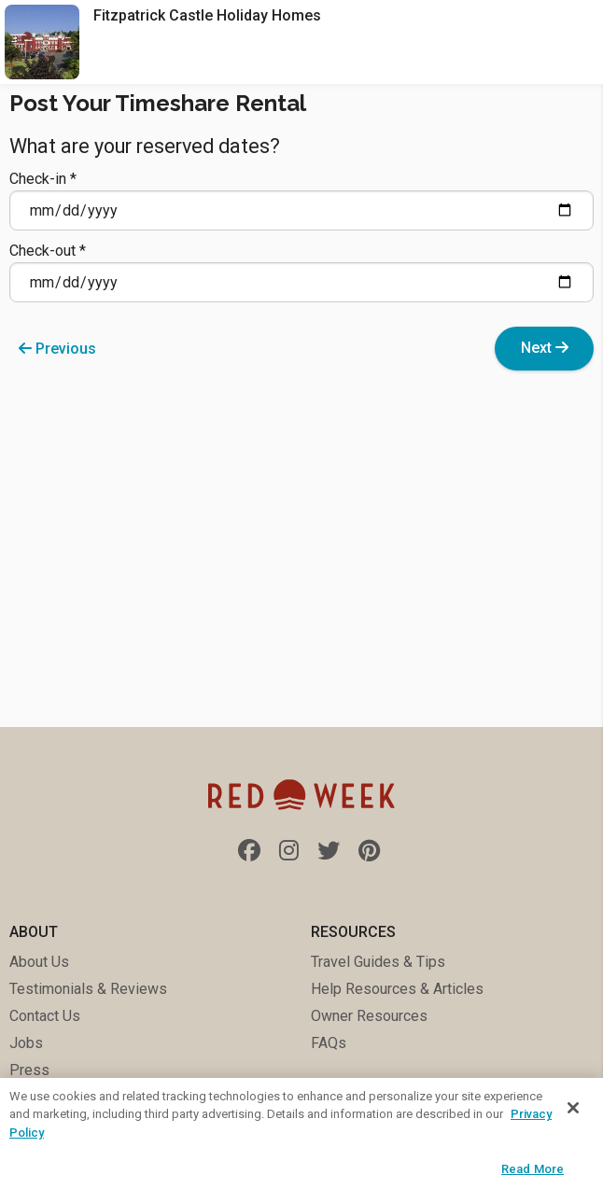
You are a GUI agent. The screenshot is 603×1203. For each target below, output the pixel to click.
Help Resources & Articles (397, 989)
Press (29, 1070)
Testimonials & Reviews (88, 989)
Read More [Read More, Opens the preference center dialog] (532, 1169)
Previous (57, 348)
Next (544, 348)
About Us (39, 962)
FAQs (328, 1043)
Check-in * (301, 200)
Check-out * (301, 272)
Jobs (26, 1043)
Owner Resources (369, 1016)
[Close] (573, 1107)
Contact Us (44, 1016)
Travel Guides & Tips (378, 962)
